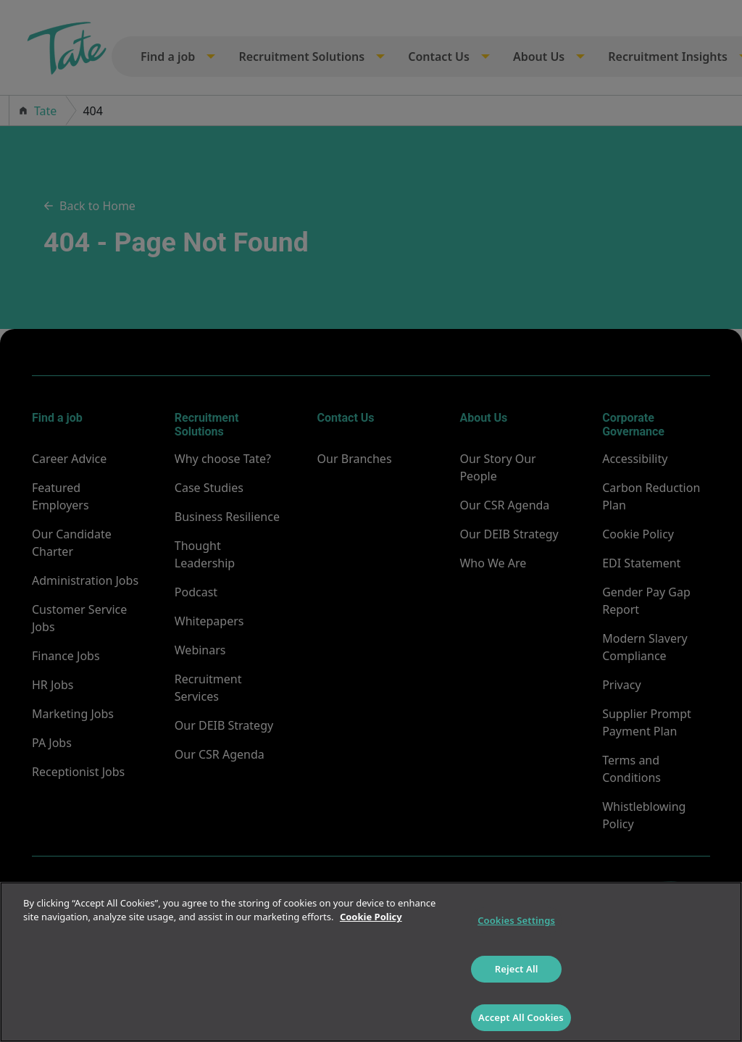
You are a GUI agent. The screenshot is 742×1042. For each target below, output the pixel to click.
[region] (371, 962)
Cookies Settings (516, 920)
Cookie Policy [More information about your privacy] (371, 916)
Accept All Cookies (521, 1017)
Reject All (516, 968)
